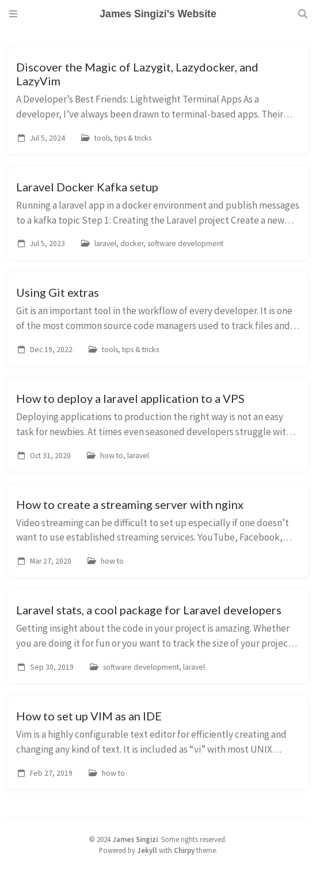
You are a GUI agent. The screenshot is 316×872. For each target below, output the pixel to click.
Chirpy (184, 850)
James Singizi (135, 839)
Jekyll (147, 850)
